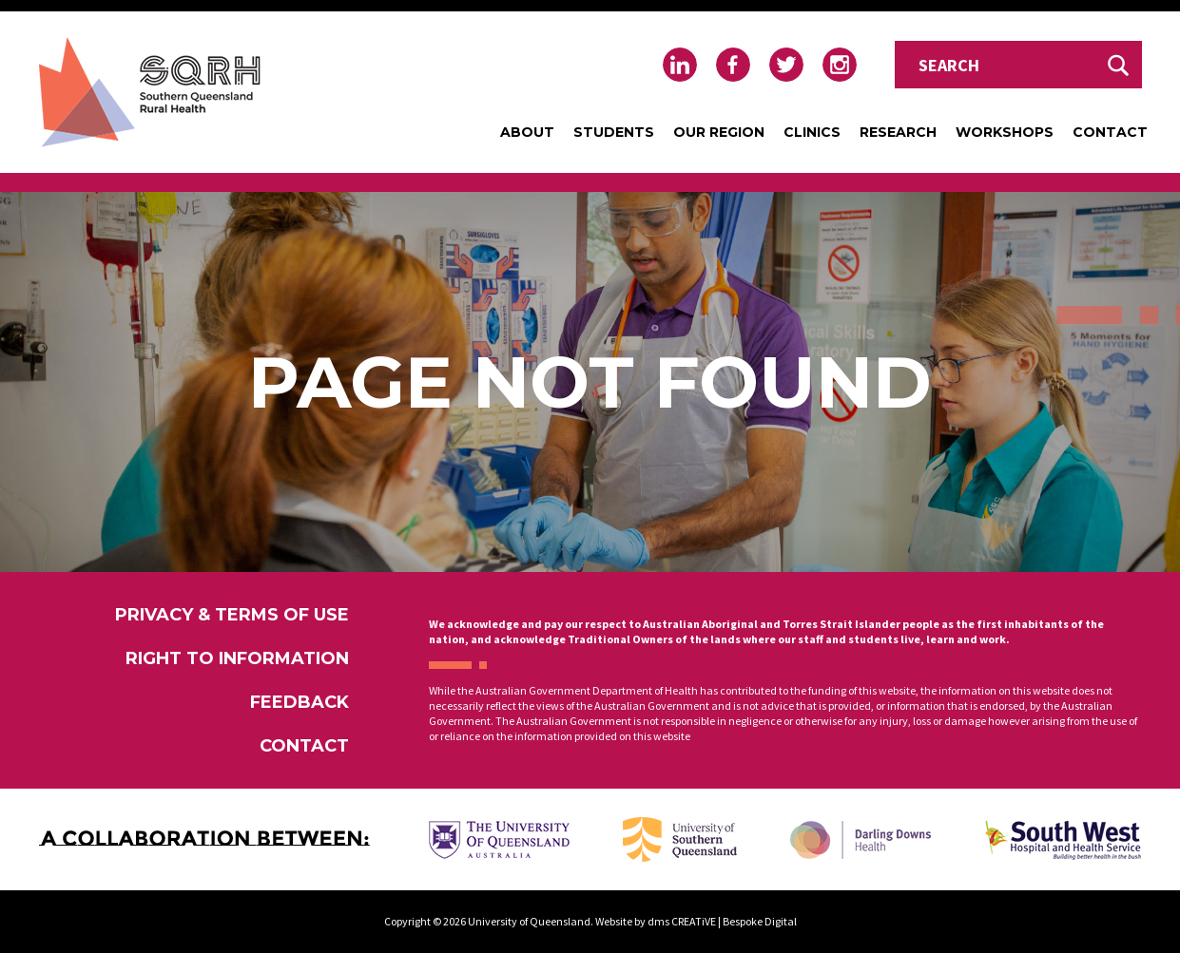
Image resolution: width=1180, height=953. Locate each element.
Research (898, 132)
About (527, 132)
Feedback (299, 702)
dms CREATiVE (682, 921)
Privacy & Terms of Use (232, 614)
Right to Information (237, 658)
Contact (1110, 132)
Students (613, 132)
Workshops (1005, 132)
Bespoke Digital (760, 921)
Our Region (718, 132)
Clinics (812, 132)
